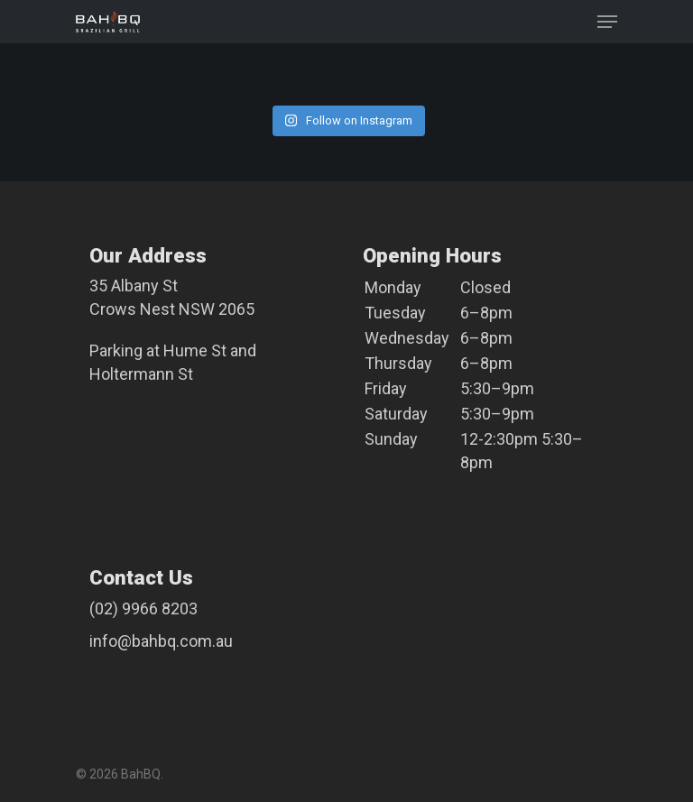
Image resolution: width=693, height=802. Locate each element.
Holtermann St (141, 373)
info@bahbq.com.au (161, 640)
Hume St (194, 350)
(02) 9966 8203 (143, 608)
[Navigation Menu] (607, 22)
